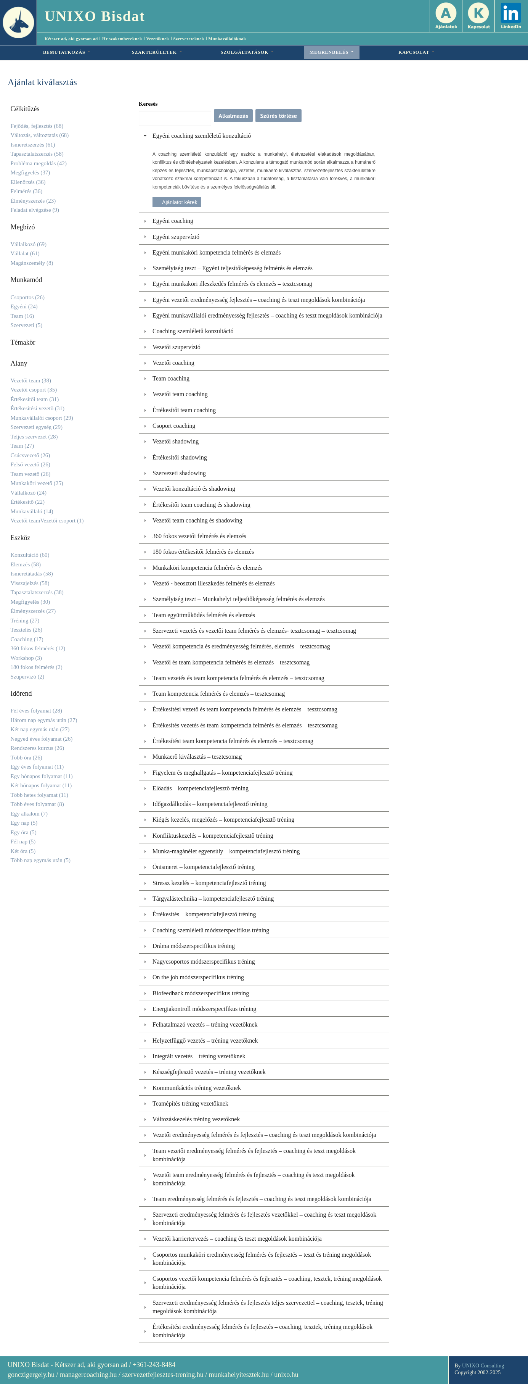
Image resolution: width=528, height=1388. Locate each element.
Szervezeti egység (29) (37, 427)
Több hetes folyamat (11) (39, 795)
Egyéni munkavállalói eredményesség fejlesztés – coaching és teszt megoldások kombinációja (267, 315)
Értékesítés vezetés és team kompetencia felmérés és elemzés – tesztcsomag (245, 725)
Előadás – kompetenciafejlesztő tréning (200, 788)
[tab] (264, 136)
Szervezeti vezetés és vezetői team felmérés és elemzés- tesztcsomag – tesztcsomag (254, 630)
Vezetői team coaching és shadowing (197, 520)
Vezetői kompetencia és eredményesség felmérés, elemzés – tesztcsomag (241, 646)
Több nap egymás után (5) (41, 860)
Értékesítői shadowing (179, 457)
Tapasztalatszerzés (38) (37, 592)
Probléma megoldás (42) (39, 163)
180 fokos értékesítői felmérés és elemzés (203, 551)
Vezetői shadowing (175, 441)
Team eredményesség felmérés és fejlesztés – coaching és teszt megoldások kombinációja (261, 1199)
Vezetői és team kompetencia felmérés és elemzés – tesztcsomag (231, 662)
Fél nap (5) (23, 841)
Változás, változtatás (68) (40, 135)
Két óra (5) (23, 851)
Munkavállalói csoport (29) (42, 418)
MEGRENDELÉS (332, 52)
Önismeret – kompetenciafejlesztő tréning (203, 867)
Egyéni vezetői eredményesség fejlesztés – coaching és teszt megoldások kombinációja (258, 300)
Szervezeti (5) (27, 325)
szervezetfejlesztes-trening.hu (162, 1374)
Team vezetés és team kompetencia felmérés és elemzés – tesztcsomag (238, 678)
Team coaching (170, 378)
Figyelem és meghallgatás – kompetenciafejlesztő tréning (222, 772)
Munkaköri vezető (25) (37, 483)
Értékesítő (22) (28, 502)
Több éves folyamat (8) (37, 804)
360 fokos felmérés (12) (38, 648)
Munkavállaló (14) (32, 511)
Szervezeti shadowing (179, 473)
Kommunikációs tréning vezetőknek (196, 1088)
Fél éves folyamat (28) (36, 711)
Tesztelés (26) (27, 630)
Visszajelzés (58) (30, 583)
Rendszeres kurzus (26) (37, 748)
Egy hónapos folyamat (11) (42, 776)
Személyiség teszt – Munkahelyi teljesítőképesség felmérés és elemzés (238, 599)
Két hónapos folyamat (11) (41, 785)
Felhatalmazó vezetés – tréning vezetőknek (204, 1024)
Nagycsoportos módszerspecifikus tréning (203, 961)
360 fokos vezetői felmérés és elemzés (199, 536)
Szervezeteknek (188, 38)
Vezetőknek (157, 38)
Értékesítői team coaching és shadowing (201, 504)
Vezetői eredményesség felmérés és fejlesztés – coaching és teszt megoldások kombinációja (264, 1135)
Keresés (148, 104)
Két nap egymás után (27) (40, 729)
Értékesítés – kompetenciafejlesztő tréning (204, 914)
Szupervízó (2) (28, 677)
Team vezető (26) (31, 474)
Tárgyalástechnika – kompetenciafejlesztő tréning (213, 898)
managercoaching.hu (88, 1374)
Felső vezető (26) (30, 464)
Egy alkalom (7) (29, 814)
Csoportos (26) (28, 297)
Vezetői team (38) (31, 380)
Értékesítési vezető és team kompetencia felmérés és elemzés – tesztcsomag (244, 709)
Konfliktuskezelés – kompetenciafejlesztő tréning (212, 835)
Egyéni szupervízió (175, 237)
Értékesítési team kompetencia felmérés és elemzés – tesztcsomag (232, 741)
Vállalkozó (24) (29, 493)
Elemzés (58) (26, 564)
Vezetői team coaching (180, 394)
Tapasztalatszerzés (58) (37, 154)
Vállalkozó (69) (29, 244)
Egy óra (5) (24, 832)
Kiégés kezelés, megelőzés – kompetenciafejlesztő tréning (223, 819)
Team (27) (22, 446)
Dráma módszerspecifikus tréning (193, 946)
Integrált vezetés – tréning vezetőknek (198, 1056)
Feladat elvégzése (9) (35, 210)
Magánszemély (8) (32, 263)
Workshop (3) (26, 658)
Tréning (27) (25, 620)
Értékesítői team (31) (35, 399)
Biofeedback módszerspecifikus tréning (200, 993)
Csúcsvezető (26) (30, 455)
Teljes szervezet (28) (34, 437)
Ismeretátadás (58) (32, 574)
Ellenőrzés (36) (28, 182)
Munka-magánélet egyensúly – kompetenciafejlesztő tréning (226, 851)
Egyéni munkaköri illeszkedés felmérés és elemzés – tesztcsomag (232, 284)
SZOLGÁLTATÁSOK (247, 52)
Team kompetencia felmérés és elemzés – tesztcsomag (218, 693)
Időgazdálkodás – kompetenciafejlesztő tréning (210, 804)
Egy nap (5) (24, 823)
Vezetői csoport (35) (34, 390)
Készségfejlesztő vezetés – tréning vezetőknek (209, 1072)
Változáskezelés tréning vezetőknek (196, 1119)
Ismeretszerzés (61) (33, 145)
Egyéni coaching (172, 221)
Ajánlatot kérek (179, 202)
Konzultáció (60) (30, 555)
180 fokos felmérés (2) (37, 667)
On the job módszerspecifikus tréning (198, 977)
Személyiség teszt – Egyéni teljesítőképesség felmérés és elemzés (232, 268)
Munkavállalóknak (227, 38)
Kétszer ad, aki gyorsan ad (71, 38)
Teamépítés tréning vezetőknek (190, 1103)
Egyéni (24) (24, 306)
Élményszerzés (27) (33, 611)
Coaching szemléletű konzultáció (192, 331)
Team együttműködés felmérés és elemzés (203, 615)
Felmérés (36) (27, 191)
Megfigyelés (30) (30, 602)
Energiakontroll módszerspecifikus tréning (204, 1009)
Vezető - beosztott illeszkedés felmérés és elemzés (213, 583)
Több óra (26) (26, 757)
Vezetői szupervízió (176, 347)
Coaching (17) (27, 639)
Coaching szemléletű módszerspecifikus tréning (210, 930)
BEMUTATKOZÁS (66, 52)
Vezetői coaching (173, 362)
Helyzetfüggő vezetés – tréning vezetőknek (205, 1040)
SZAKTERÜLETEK (157, 52)
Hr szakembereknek (122, 38)
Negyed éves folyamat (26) (42, 739)
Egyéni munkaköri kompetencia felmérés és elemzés (216, 252)
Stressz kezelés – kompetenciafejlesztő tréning (209, 883)
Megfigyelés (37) (30, 172)
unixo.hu (286, 1374)
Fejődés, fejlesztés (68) (37, 126)
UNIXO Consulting (483, 1366)
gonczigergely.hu (31, 1374)
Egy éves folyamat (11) (37, 767)
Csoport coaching (173, 425)
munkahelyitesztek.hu (239, 1374)
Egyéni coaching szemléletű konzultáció (201, 135)
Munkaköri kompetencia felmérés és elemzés (207, 567)
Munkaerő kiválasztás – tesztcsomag (197, 756)
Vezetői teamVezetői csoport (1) (47, 520)
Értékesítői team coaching (184, 410)
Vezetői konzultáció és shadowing (193, 488)
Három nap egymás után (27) (44, 720)
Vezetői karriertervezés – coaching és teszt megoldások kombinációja (237, 1238)
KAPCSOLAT (416, 52)
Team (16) (22, 316)
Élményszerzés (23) (33, 201)
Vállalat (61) (25, 253)
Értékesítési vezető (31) (38, 408)
